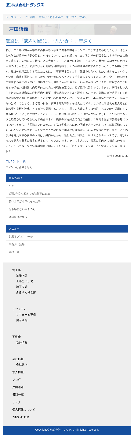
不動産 (16, 336)
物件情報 (21, 342)
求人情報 (18, 372)
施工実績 (21, 286)
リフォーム (19, 309)
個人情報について (23, 409)
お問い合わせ (20, 416)
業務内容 (21, 275)
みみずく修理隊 (26, 292)
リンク (16, 402)
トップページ (14, 17)
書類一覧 (18, 394)
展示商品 (21, 320)
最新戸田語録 (17, 244)
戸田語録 (30, 17)
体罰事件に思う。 (19, 216)
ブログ (16, 379)
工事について (24, 281)
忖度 (11, 185)
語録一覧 (14, 252)
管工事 (16, 270)
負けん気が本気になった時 (25, 201)
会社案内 (21, 364)
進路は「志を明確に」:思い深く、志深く (63, 17)
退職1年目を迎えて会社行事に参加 (29, 193)
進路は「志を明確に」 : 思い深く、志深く (49, 40)
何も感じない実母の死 (22, 209)
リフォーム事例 (26, 314)
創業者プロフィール (21, 236)
